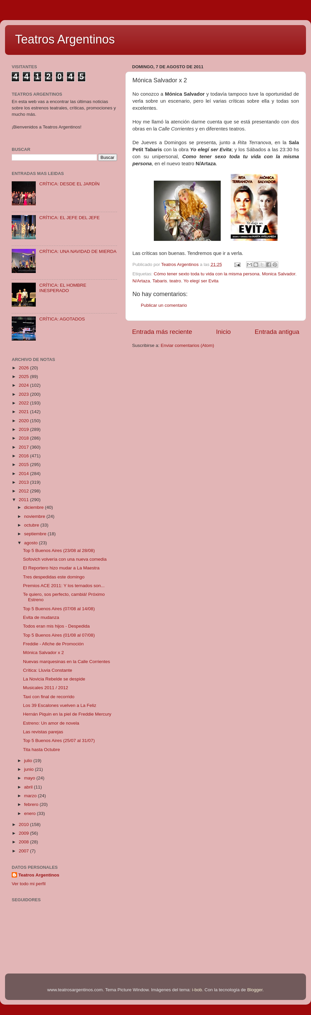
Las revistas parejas (43, 731)
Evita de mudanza (41, 617)
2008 (24, 841)
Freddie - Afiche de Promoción (53, 643)
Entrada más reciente (162, 331)
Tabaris (159, 280)
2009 (24, 833)
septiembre (36, 533)
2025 (24, 376)
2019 (24, 429)
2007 (24, 850)
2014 (24, 473)
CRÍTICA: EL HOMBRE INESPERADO (62, 288)
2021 (24, 411)
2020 (24, 420)
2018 (24, 438)
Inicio (223, 331)
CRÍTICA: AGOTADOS (62, 318)
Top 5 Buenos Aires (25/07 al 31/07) (59, 740)
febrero (32, 804)
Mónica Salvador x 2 (43, 652)
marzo (31, 795)
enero (30, 813)
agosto (31, 542)
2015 (24, 464)
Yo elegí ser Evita (201, 280)
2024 (24, 385)
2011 (24, 499)
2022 (24, 402)
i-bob (197, 989)
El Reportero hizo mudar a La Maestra (61, 567)
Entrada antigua (277, 331)
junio (29, 769)
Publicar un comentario (164, 305)
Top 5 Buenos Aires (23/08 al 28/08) (59, 550)
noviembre (35, 516)
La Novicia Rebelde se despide (54, 678)
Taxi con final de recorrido (49, 696)
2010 (24, 824)
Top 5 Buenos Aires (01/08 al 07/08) (59, 635)
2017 (24, 447)
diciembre (34, 507)
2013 (24, 482)
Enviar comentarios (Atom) (187, 345)
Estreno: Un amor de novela (51, 723)
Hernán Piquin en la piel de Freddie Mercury (67, 714)
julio (28, 760)
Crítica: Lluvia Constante (47, 670)
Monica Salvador (278, 273)
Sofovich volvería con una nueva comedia (65, 559)
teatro (175, 280)
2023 (24, 394)
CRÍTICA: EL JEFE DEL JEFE (69, 217)
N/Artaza (141, 280)
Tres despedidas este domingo (54, 576)
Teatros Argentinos (65, 39)
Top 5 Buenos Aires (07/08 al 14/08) (59, 608)
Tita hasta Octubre (41, 749)
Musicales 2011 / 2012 (45, 687)
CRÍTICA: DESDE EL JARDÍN (69, 183)
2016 (24, 455)
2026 (24, 367)
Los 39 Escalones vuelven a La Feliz (59, 705)
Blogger (255, 989)
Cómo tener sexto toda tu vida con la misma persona (207, 273)
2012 (24, 490)
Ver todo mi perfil (28, 883)
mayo (30, 777)
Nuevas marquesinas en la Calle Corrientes (66, 661)
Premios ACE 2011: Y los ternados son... (64, 585)
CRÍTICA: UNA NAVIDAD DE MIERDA (77, 251)
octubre (32, 525)
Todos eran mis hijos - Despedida (56, 626)
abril (29, 787)
